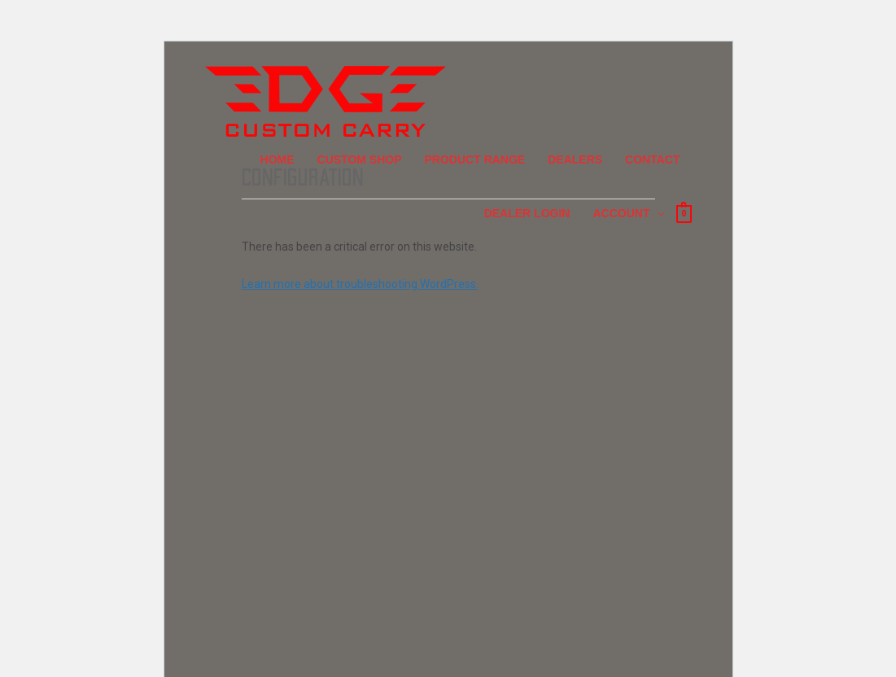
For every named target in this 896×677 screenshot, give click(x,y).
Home (277, 159)
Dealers (575, 159)
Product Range (475, 159)
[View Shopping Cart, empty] (683, 212)
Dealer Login (527, 213)
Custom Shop (359, 159)
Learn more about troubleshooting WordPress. (360, 283)
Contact (652, 159)
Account (620, 213)
